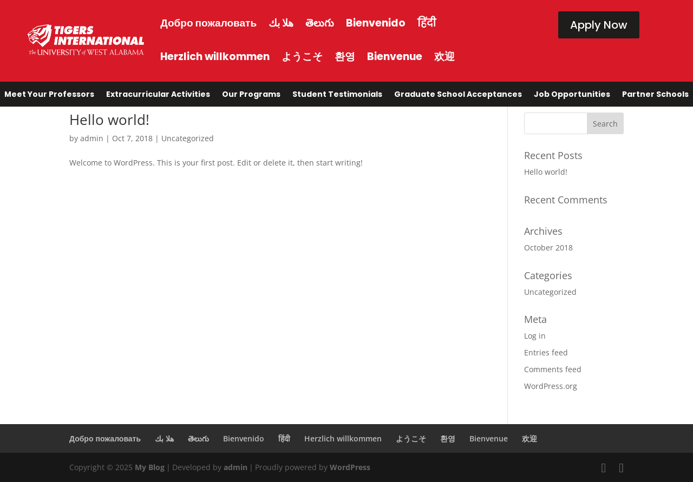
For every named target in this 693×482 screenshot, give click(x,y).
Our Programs (251, 96)
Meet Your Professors (49, 96)
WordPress (350, 467)
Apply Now (598, 24)
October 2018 (548, 247)
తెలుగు (319, 23)
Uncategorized (187, 138)
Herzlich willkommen (215, 56)
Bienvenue (394, 56)
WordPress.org (550, 386)
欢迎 (444, 56)
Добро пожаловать (208, 23)
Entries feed (546, 352)
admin (91, 138)
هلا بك (281, 23)
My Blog (150, 467)
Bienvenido (376, 23)
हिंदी (426, 23)
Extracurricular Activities (158, 96)
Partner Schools (655, 96)
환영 (345, 56)
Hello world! (109, 119)
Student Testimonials (337, 96)
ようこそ (302, 56)
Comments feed (552, 369)
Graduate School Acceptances (458, 96)
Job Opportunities (572, 96)
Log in (535, 336)
